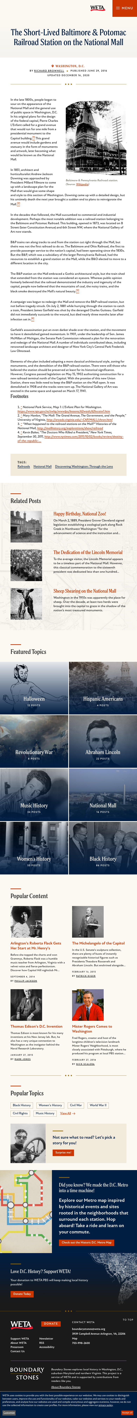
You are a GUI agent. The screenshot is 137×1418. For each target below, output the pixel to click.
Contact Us (18, 1353)
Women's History (34, 858)
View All (65, 1113)
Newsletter (46, 1340)
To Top (128, 1321)
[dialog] (68, 1405)
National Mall (43, 466)
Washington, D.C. (70, 66)
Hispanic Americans (103, 698)
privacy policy (106, 1405)
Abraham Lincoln (103, 752)
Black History (102, 858)
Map (74, 1340)
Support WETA (20, 1340)
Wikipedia (82, 184)
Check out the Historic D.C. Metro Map (88, 1243)
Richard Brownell (49, 71)
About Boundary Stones (66, 1388)
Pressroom (17, 1348)
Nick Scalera (85, 1064)
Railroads (24, 466)
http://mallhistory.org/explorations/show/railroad (70, 428)
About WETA (18, 1344)
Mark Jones (23, 1059)
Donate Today (23, 1295)
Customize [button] (9, 1413)
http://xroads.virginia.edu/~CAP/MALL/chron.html (79, 420)
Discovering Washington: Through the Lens (84, 466)
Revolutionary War (34, 752)
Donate (52, 1325)
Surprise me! (64, 1153)
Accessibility (46, 1348)
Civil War (76, 1105)
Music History (34, 805)
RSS (41, 1344)
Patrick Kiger (86, 976)
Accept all (127, 1413)
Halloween (34, 698)
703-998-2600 (81, 1344)
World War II (98, 1105)
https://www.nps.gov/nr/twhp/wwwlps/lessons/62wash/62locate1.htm (64, 411)
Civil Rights (20, 1113)
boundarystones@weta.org (88, 1330)
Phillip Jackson (26, 981)
